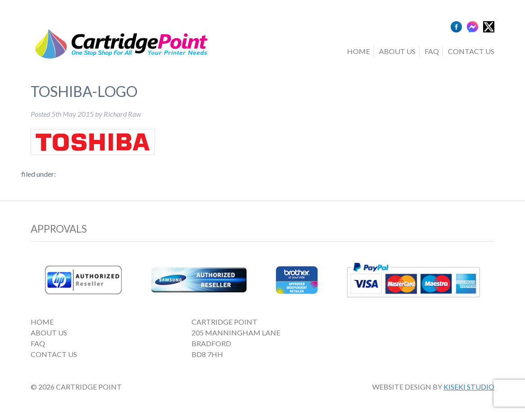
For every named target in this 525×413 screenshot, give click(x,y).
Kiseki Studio (468, 386)
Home (358, 51)
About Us (397, 51)
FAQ (432, 51)
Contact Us (471, 51)
